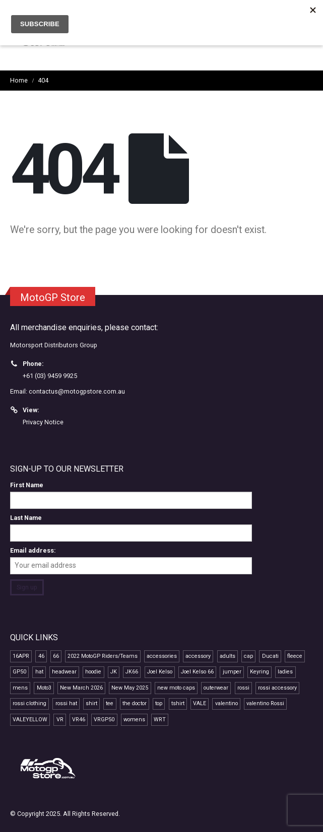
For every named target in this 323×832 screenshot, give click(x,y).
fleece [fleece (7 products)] (294, 656)
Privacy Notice (43, 422)
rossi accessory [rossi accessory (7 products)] (277, 688)
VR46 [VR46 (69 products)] (78, 719)
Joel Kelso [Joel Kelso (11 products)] (159, 671)
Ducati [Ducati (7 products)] (270, 656)
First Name (26, 485)
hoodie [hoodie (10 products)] (93, 671)
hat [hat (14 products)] (39, 671)
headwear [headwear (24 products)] (64, 671)
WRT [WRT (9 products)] (160, 719)
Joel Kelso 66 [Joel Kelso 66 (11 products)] (197, 671)
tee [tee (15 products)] (109, 703)
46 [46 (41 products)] (41, 656)
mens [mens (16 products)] (20, 688)
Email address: (33, 550)
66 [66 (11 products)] (56, 656)
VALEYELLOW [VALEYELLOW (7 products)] (30, 719)
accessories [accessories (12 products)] (162, 656)
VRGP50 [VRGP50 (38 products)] (104, 719)
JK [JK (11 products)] (113, 671)
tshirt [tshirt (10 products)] (177, 703)
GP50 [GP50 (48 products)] (19, 671)
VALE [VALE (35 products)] (199, 703)
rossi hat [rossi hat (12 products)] (66, 703)
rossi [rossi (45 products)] (243, 688)
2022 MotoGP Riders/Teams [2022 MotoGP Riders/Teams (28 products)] (103, 656)
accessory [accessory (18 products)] (198, 656)
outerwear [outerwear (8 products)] (216, 688)
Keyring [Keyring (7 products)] (259, 671)
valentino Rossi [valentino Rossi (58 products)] (265, 703)
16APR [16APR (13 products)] (21, 656)
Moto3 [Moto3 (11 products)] (44, 688)
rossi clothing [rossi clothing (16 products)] (29, 703)
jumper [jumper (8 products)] (232, 671)
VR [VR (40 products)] (59, 719)
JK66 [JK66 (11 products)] (131, 671)
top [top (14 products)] (158, 703)
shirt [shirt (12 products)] (91, 703)
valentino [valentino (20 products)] (226, 703)
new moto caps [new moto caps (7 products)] (176, 688)
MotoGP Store (52, 297)
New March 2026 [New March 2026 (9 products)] (81, 688)
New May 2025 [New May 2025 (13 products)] (129, 688)
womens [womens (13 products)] (134, 719)
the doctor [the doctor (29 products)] (134, 703)
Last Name (26, 517)
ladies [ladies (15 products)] (285, 671)
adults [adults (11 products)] (227, 656)
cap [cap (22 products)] (248, 656)
